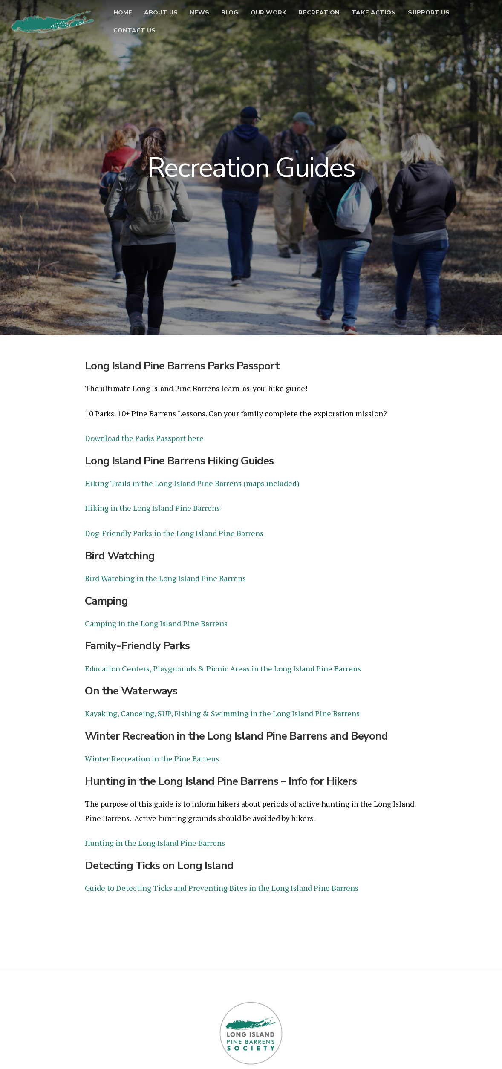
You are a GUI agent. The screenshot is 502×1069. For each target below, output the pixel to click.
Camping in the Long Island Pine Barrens (156, 622)
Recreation (335, 17)
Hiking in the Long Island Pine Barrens (152, 507)
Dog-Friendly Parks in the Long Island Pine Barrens (174, 532)
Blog (239, 17)
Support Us (132, 35)
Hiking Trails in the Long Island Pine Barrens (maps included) (192, 483)
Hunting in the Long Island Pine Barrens (156, 841)
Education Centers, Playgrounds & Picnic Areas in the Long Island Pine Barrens (223, 667)
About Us (159, 17)
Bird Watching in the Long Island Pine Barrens (165, 577)
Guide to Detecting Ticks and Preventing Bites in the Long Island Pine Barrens (221, 886)
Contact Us (192, 35)
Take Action (396, 17)
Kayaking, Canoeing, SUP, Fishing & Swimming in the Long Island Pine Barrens (222, 712)
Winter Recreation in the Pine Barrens (152, 757)
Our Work (278, 17)
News (203, 17)
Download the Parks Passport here (144, 438)
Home (120, 17)
